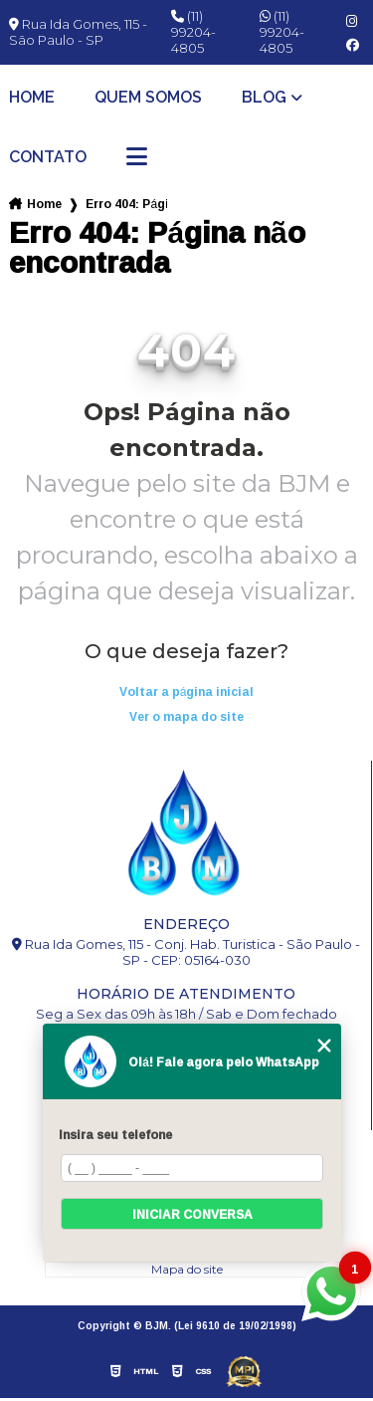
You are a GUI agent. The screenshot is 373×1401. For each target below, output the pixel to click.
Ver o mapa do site (186, 716)
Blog (264, 98)
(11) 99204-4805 (193, 32)
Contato (48, 157)
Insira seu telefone (115, 1134)
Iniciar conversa (192, 1214)
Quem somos (148, 98)
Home (32, 98)
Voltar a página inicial (187, 691)
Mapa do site (187, 1269)
